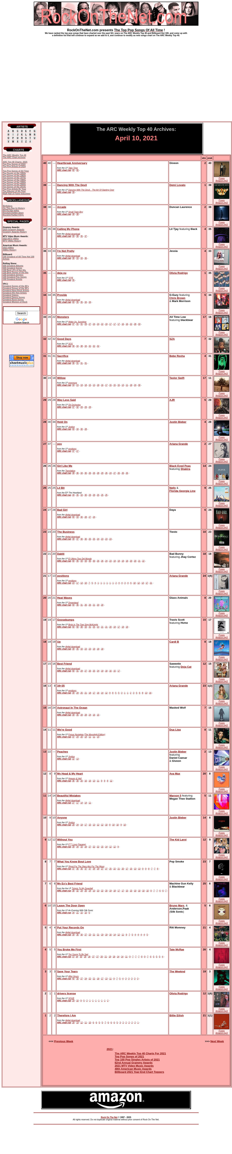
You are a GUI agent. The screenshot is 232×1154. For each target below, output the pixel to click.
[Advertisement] (38, 77)
